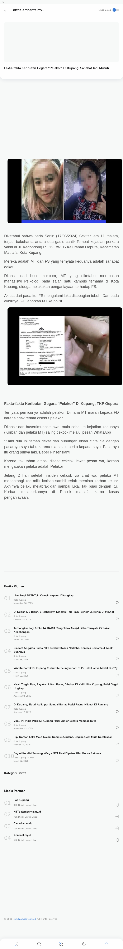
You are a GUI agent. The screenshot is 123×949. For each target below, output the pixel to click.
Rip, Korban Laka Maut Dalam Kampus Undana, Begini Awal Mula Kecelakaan (63, 737)
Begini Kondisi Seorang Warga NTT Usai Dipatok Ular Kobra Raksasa (57, 753)
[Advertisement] (60, 114)
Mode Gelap (109, 10)
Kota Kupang (20, 599)
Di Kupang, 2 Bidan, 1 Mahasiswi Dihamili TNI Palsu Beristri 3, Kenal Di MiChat (64, 612)
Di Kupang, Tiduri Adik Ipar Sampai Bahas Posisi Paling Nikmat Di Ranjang (61, 704)
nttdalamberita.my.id (29, 10)
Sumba (31, 757)
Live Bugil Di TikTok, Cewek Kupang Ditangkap (44, 595)
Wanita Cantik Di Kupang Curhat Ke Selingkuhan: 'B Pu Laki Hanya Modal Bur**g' (66, 668)
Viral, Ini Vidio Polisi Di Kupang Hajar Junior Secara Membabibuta (55, 721)
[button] (6, 10)
